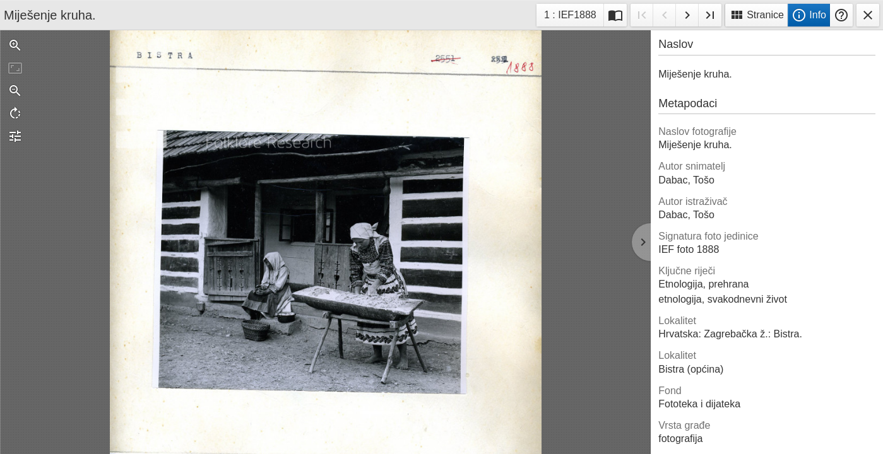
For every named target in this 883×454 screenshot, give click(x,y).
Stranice (756, 15)
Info (808, 15)
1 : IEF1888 (569, 16)
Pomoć (841, 15)
